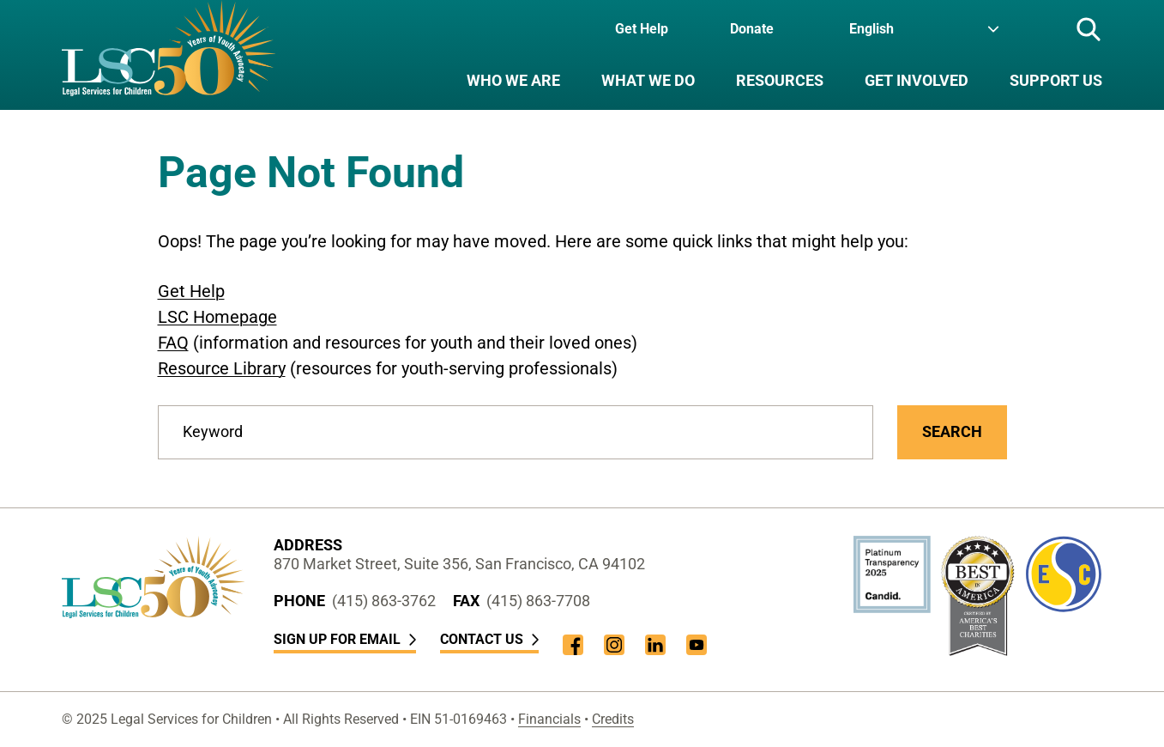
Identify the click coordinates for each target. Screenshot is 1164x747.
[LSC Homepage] (168, 55)
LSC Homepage (217, 317)
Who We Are (513, 80)
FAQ (173, 342)
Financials (549, 719)
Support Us (1056, 80)
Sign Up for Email (345, 639)
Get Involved (916, 80)
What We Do (648, 80)
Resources (779, 80)
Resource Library (222, 368)
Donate (752, 29)
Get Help (641, 29)
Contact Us (489, 639)
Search (952, 431)
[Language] (924, 29)
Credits (613, 719)
